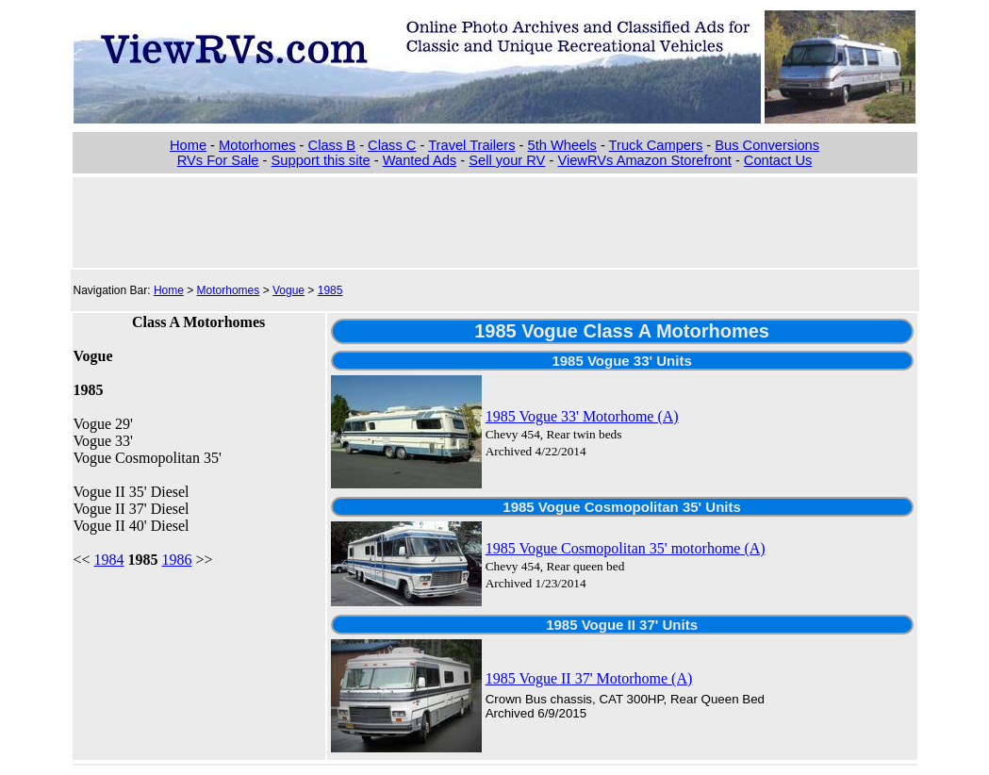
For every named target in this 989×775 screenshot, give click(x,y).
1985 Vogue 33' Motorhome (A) (582, 416)
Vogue (288, 290)
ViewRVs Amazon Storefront (644, 160)
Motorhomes (257, 145)
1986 (177, 560)
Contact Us (778, 160)
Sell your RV (507, 160)
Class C (392, 145)
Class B (332, 145)
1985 (330, 290)
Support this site (321, 160)
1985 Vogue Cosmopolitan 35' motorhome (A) (626, 548)
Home (188, 145)
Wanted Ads (419, 160)
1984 (109, 560)
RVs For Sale (218, 160)
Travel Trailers (471, 145)
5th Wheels (562, 145)
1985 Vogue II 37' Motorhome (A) (589, 678)
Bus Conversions (767, 145)
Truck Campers (656, 145)
